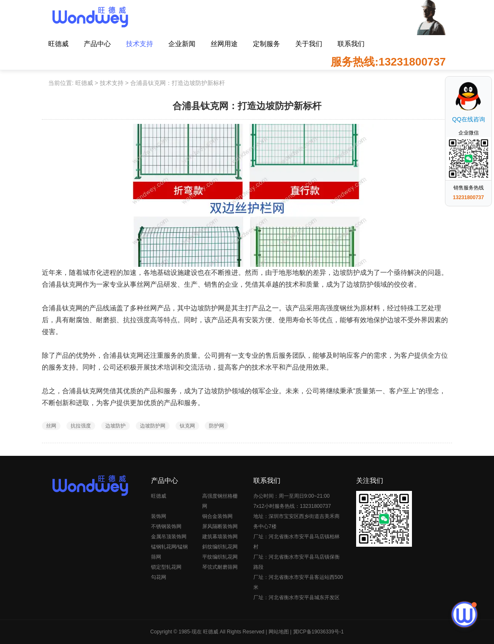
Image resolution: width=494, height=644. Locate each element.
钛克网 (187, 426)
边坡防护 (115, 426)
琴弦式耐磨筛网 (220, 567)
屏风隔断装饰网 (220, 526)
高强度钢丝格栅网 (220, 501)
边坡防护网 (152, 426)
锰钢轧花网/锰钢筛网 (169, 552)
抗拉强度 (81, 426)
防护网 (216, 426)
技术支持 (139, 43)
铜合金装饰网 (217, 516)
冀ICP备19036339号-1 (318, 632)
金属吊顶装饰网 (169, 537)
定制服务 (266, 43)
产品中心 (97, 43)
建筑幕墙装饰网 (220, 537)
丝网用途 (224, 43)
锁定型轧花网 (166, 567)
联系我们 (351, 43)
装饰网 (158, 516)
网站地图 (279, 632)
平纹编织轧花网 (220, 557)
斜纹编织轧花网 (220, 547)
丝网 (51, 426)
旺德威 (58, 43)
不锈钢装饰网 (166, 526)
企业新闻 (181, 43)
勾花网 (158, 577)
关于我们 (308, 43)
